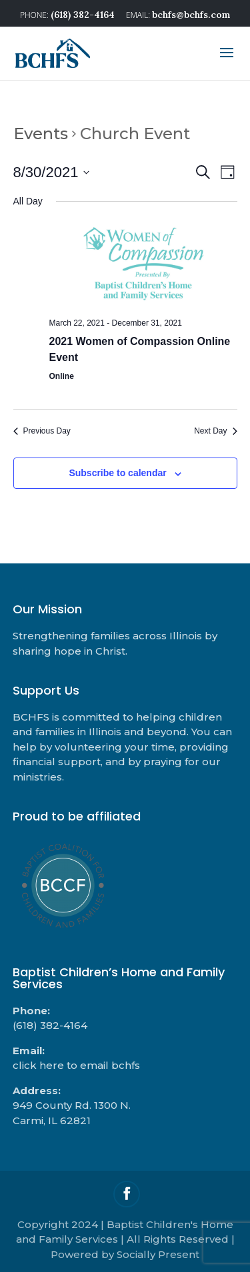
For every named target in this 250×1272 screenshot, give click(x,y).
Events (40, 133)
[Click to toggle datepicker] (51, 172)
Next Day (215, 431)
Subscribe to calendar (117, 473)
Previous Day (42, 431)
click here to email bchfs (76, 1065)
